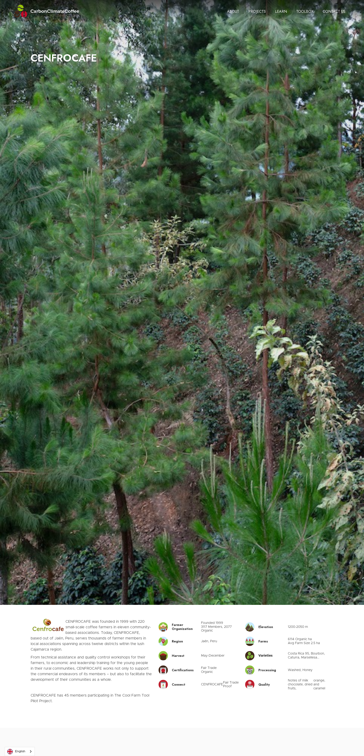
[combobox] (20, 751)
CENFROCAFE (212, 684)
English (16, 751)
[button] (233, 12)
